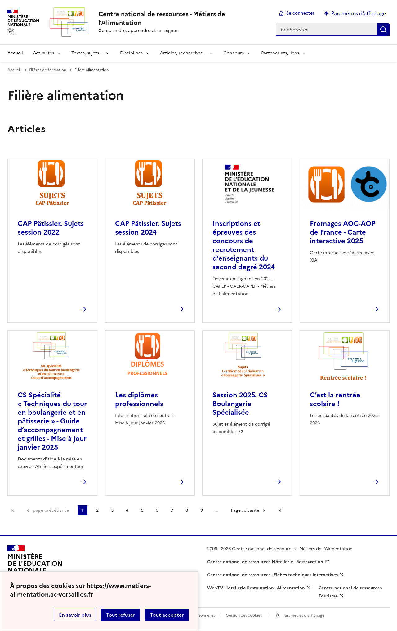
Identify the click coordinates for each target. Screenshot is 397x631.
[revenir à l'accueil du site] (182, 18)
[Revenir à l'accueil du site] (35, 566)
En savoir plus (75, 615)
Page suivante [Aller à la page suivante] (245, 510)
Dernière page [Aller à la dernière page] (280, 510)
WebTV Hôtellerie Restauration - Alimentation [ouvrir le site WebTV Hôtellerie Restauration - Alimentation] (256, 588)
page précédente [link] (51, 510)
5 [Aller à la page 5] (142, 510)
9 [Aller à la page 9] (201, 510)
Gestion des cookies (244, 615)
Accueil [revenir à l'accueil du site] (15, 53)
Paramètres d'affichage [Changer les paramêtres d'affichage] (358, 13)
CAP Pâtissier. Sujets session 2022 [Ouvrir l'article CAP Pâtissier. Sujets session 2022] (51, 227)
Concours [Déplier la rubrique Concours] (233, 53)
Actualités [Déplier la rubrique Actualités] (43, 53)
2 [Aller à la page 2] (97, 510)
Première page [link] (12, 510)
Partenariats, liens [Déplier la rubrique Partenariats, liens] (280, 53)
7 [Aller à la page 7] (172, 510)
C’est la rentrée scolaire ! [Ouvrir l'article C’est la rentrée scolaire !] (335, 399)
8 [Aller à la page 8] (186, 510)
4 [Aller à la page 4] (127, 510)
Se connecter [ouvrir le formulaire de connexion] (300, 13)
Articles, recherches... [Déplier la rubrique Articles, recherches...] (183, 53)
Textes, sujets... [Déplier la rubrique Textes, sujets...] (87, 53)
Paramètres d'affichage (303, 615)
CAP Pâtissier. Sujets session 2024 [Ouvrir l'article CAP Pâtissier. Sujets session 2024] (148, 227)
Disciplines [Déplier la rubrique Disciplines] (131, 53)
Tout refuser (120, 615)
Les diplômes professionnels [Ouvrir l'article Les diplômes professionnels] (139, 399)
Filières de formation (47, 70)
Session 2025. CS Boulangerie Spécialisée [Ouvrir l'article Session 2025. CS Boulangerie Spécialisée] (240, 404)
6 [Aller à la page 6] (157, 510)
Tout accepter (167, 615)
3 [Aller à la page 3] (112, 510)
